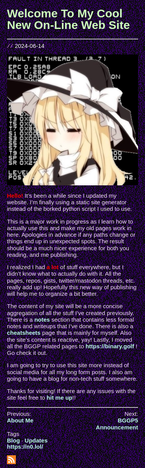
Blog (13, 440)
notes (42, 319)
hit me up (60, 397)
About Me (20, 420)
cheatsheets (24, 332)
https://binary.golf (109, 346)
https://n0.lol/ (25, 446)
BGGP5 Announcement (117, 423)
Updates (36, 440)
